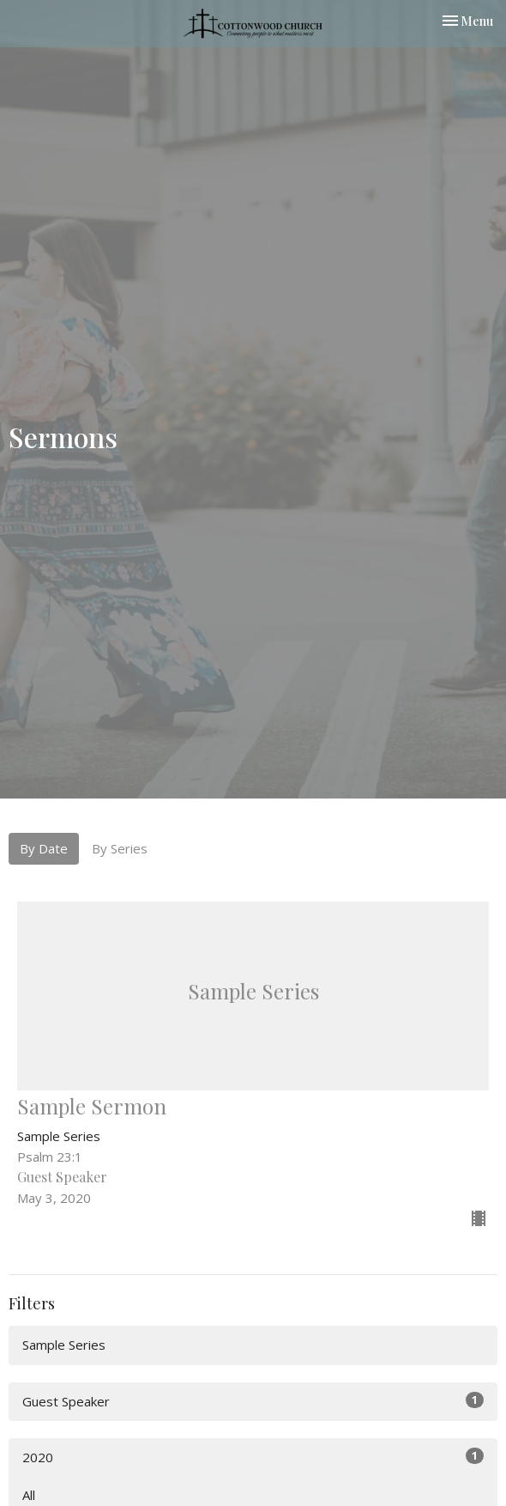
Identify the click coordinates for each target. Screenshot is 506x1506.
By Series (120, 848)
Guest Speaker (253, 1401)
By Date (44, 848)
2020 (253, 1457)
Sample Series (63, 1344)
